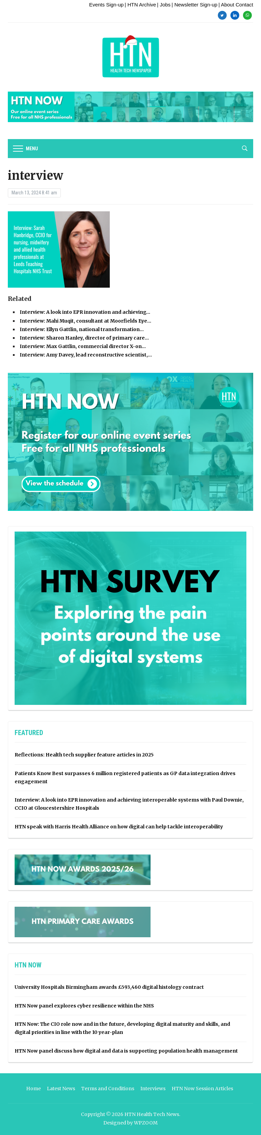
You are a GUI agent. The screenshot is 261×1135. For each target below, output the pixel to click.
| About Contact (236, 4)
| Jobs (164, 4)
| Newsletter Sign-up (195, 4)
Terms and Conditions (107, 1088)
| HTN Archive (140, 4)
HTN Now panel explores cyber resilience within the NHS (84, 1006)
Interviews (153, 1088)
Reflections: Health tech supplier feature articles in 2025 (84, 755)
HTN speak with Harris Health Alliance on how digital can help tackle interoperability (119, 827)
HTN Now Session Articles (202, 1088)
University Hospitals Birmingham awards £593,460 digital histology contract (109, 987)
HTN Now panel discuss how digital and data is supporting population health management (126, 1051)
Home (33, 1088)
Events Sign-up (106, 4)
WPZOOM (146, 1123)
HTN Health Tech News (151, 1114)
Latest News (61, 1088)
